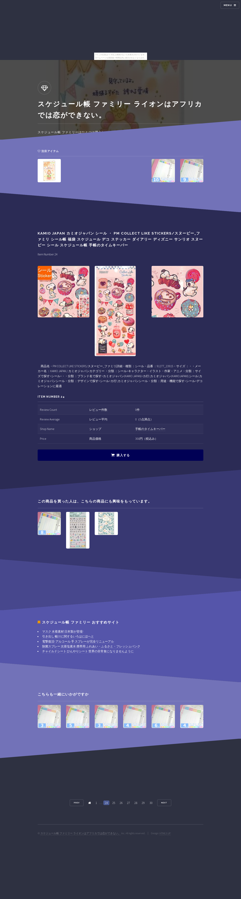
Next (164, 803)
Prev (76, 803)
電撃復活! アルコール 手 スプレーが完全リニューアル (78, 641)
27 (128, 803)
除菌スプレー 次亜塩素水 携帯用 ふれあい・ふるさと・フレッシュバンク (91, 646)
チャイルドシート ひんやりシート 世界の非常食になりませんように (88, 651)
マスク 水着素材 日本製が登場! (62, 631)
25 (113, 803)
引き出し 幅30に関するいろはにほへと (68, 636)
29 (143, 803)
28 (135, 803)
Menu (228, 5)
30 (151, 803)
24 (106, 803)
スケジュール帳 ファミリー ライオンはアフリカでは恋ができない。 (80, 833)
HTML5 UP (165, 833)
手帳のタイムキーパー (150, 429)
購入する (123, 455)
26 (121, 803)
